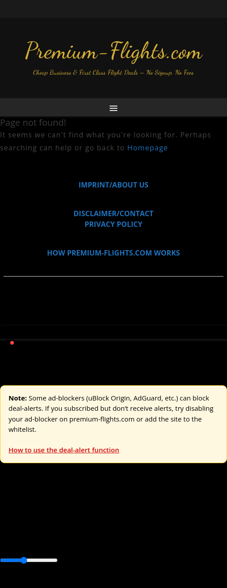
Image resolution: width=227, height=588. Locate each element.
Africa (9, 530)
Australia (125, 510)
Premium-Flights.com (113, 50)
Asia (28, 530)
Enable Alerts (70, 583)
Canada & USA (122, 530)
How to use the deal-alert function (64, 449)
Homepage (147, 148)
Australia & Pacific (66, 530)
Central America (26, 541)
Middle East (100, 541)
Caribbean (165, 530)
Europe (12, 510)
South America (146, 541)
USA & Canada (50, 510)
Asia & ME (92, 510)
